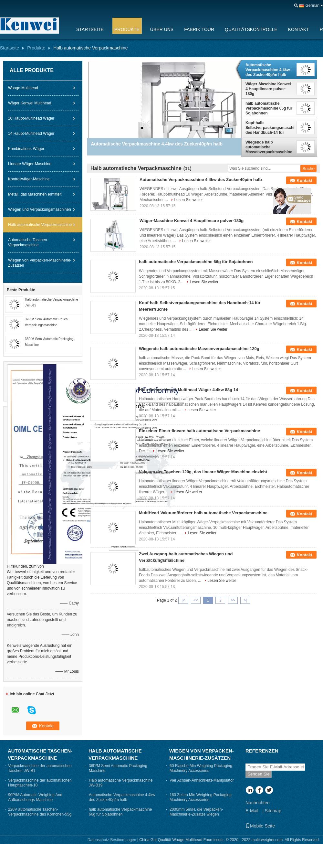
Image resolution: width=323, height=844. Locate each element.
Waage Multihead (23, 88)
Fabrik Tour (199, 29)
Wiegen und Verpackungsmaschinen (39, 209)
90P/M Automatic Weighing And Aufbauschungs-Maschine (35, 797)
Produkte (127, 29)
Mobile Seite (260, 825)
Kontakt (298, 29)
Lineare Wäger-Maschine (29, 164)
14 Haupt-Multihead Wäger (31, 133)
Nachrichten (257, 802)
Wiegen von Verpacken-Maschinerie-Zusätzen (39, 263)
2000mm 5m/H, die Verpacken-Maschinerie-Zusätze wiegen (196, 812)
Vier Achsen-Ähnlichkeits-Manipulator (202, 780)
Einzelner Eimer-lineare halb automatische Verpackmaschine (199, 430)
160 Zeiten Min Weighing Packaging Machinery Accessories (201, 797)
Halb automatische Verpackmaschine (40, 224)
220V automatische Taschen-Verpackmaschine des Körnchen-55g (39, 812)
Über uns (161, 29)
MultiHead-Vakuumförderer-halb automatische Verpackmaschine (203, 512)
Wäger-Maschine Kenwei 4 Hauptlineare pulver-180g (268, 89)
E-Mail (251, 810)
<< (195, 600)
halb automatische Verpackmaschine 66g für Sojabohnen (268, 108)
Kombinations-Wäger (26, 148)
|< (183, 600)
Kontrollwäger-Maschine (29, 179)
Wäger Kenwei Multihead (29, 103)
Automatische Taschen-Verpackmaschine (28, 242)
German (312, 5)
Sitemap (273, 810)
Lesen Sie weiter (188, 200)
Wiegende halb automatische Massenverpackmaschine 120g (268, 147)
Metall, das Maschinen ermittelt (34, 194)
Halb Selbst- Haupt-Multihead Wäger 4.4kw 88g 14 (188, 389)
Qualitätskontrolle (251, 29)
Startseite (90, 29)
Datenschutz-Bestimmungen (112, 840)
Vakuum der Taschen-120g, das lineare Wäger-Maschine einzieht (203, 471)
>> (233, 600)
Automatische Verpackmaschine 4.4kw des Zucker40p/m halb (267, 70)
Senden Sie (258, 774)
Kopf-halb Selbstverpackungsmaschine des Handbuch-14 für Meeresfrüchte (269, 128)
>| (245, 600)
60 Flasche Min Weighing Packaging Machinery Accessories (201, 768)
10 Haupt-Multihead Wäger (31, 118)
